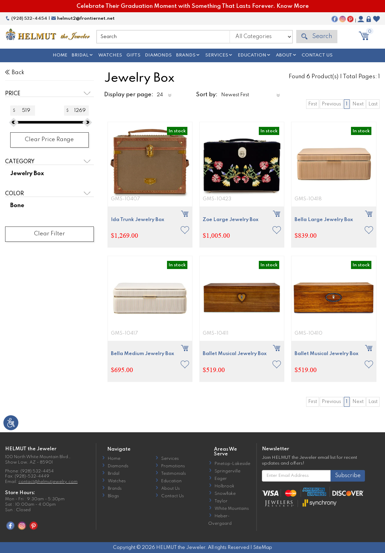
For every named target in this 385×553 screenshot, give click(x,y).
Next (358, 104)
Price (12, 94)
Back (14, 73)
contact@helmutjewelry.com (48, 482)
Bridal (80, 55)
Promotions (173, 466)
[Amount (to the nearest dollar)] (26, 110)
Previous (331, 104)
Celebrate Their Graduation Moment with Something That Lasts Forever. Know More (193, 6)
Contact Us (317, 55)
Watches (110, 55)
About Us (170, 489)
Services (216, 55)
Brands (186, 55)
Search (316, 36)
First (312, 104)
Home (60, 55)
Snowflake (225, 494)
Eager (221, 479)
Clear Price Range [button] (49, 140)
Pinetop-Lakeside (232, 464)
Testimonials (173, 474)
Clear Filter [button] (49, 234)
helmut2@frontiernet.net (83, 18)
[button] (185, 230)
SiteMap (262, 547)
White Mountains (232, 509)
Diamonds (158, 55)
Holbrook (224, 486)
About (284, 55)
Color (14, 194)
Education (252, 55)
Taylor (221, 501)
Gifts (133, 55)
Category (20, 162)
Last (373, 104)
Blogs (113, 496)
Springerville (227, 471)
